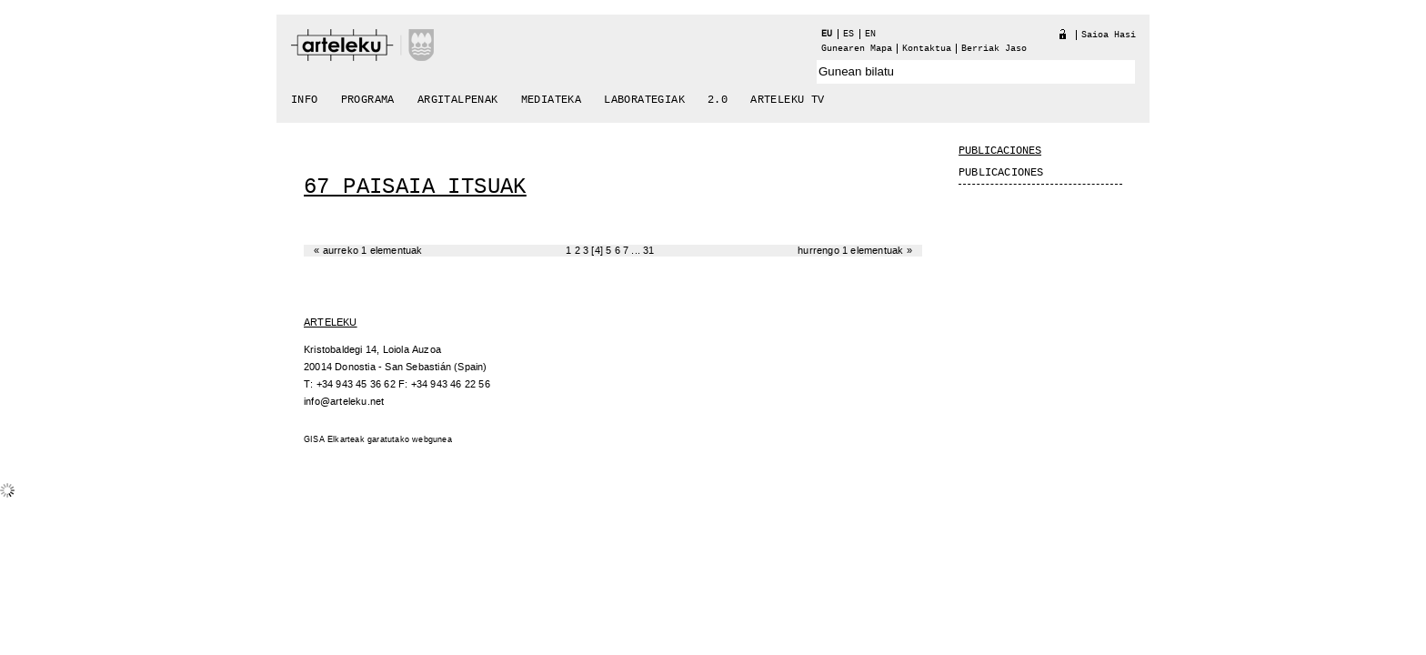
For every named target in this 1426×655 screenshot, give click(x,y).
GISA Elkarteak (334, 440)
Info (304, 100)
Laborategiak (644, 100)
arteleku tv (787, 100)
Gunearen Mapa (856, 49)
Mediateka (551, 100)
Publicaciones (1000, 151)
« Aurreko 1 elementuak (368, 251)
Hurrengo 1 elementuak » (855, 251)
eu (826, 34)
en (870, 34)
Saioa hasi (1108, 35)
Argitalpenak (457, 100)
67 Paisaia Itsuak (415, 187)
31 (648, 251)
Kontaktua (926, 49)
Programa (368, 100)
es (848, 34)
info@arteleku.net (344, 402)
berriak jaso (994, 49)
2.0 (718, 100)
